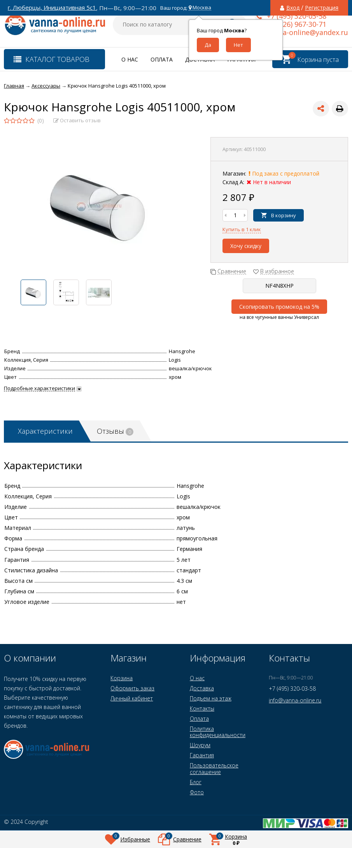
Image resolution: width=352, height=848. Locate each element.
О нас (129, 59)
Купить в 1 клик (241, 229)
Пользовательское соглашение (214, 768)
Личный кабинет (131, 698)
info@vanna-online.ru (295, 700)
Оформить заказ (132, 688)
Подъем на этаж (210, 698)
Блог (195, 782)
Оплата (162, 59)
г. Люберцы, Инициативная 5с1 (52, 7)
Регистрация (321, 8)
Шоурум (200, 745)
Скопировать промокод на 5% (279, 306)
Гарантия (202, 755)
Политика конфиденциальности (217, 732)
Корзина (121, 678)
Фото (197, 792)
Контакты (202, 708)
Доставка (202, 688)
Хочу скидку (245, 246)
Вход (292, 8)
